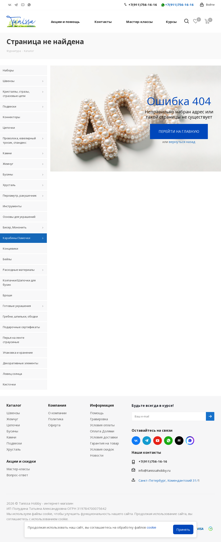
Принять (183, 529)
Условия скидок (102, 449)
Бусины (12, 431)
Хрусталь (13, 449)
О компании (57, 413)
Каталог (13, 405)
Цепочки (13, 425)
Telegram (16, 5)
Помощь (97, 413)
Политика (55, 419)
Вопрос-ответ (17, 475)
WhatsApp (29, 5)
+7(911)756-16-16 (177, 5)
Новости (96, 455)
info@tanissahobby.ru (154, 470)
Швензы (13, 413)
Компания (57, 405)
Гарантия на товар (104, 443)
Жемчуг (12, 419)
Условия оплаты (102, 425)
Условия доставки (104, 437)
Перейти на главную (179, 131)
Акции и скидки (21, 461)
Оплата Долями (102, 431)
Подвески (14, 443)
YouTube (22, 5)
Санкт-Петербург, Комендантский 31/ (168, 480)
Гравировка (99, 419)
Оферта (54, 425)
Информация (102, 405)
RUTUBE (35, 5)
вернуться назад (182, 142)
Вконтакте (9, 5)
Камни (11, 437)
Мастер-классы (18, 469)
